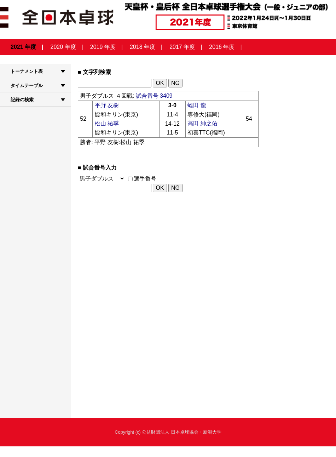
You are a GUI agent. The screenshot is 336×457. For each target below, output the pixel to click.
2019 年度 (103, 47)
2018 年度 (142, 47)
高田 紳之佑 (202, 123)
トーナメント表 (27, 71)
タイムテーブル (27, 85)
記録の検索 (22, 99)
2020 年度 (63, 47)
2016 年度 (221, 47)
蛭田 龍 (196, 105)
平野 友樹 (107, 105)
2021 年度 (23, 47)
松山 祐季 (107, 123)
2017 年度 (182, 47)
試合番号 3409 (154, 96)
